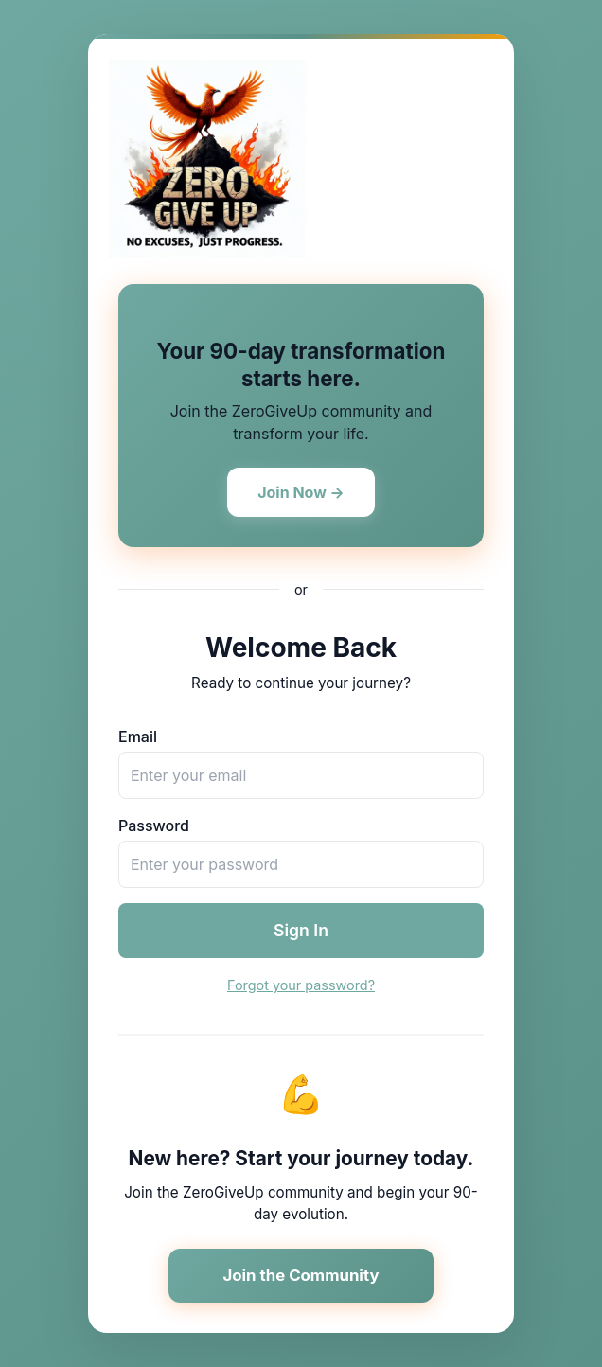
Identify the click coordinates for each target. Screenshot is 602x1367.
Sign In (301, 930)
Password (153, 825)
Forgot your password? (301, 985)
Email (137, 736)
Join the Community (300, 1275)
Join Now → (301, 492)
